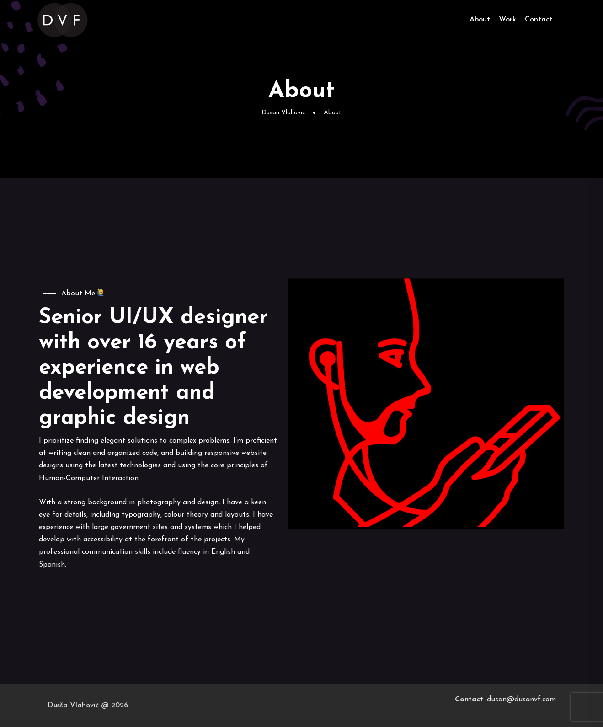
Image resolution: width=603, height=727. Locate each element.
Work (507, 19)
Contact (539, 19)
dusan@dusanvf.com (521, 699)
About (480, 19)
